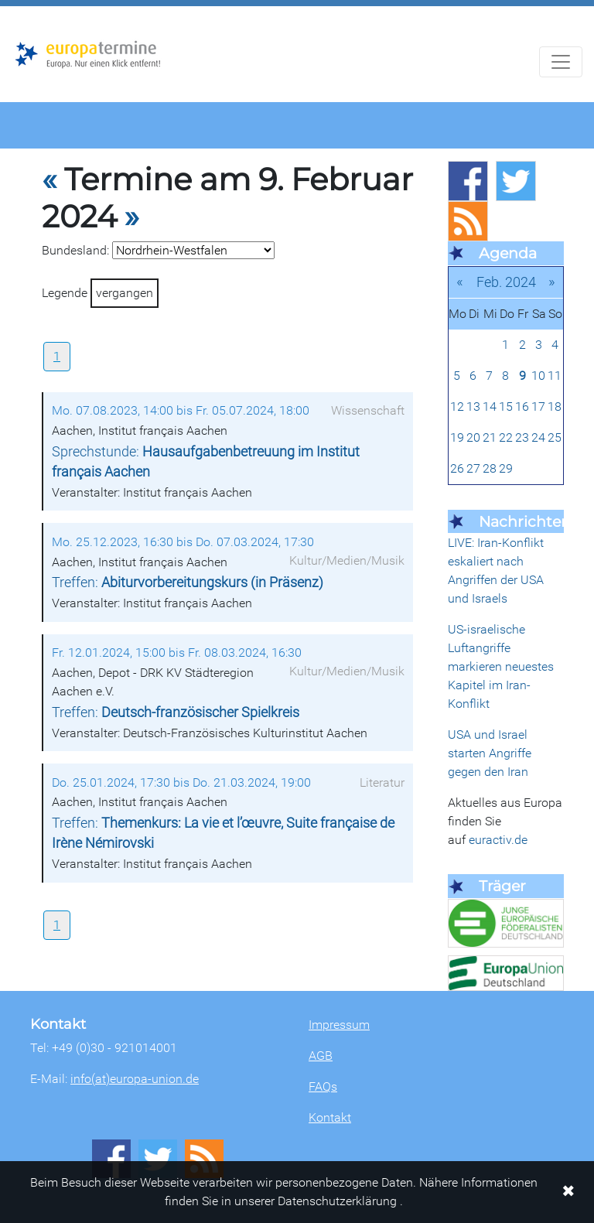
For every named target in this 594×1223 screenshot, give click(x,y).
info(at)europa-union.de (134, 1078)
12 (457, 406)
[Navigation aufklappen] (560, 61)
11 (555, 375)
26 (457, 468)
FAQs (323, 1086)
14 (490, 406)
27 (473, 468)
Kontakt (330, 1117)
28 (490, 468)
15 (506, 406)
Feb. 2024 (506, 282)
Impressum (339, 1024)
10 (538, 375)
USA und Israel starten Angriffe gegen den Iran (489, 753)
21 (490, 437)
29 (506, 468)
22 (506, 437)
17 (538, 406)
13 (473, 406)
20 (473, 437)
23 (522, 437)
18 (555, 406)
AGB (321, 1055)
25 (555, 437)
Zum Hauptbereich (12, 7)
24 (538, 437)
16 (522, 406)
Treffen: (187, 582)
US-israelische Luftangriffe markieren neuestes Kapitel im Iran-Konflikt (501, 666)
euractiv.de (498, 839)
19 (457, 437)
